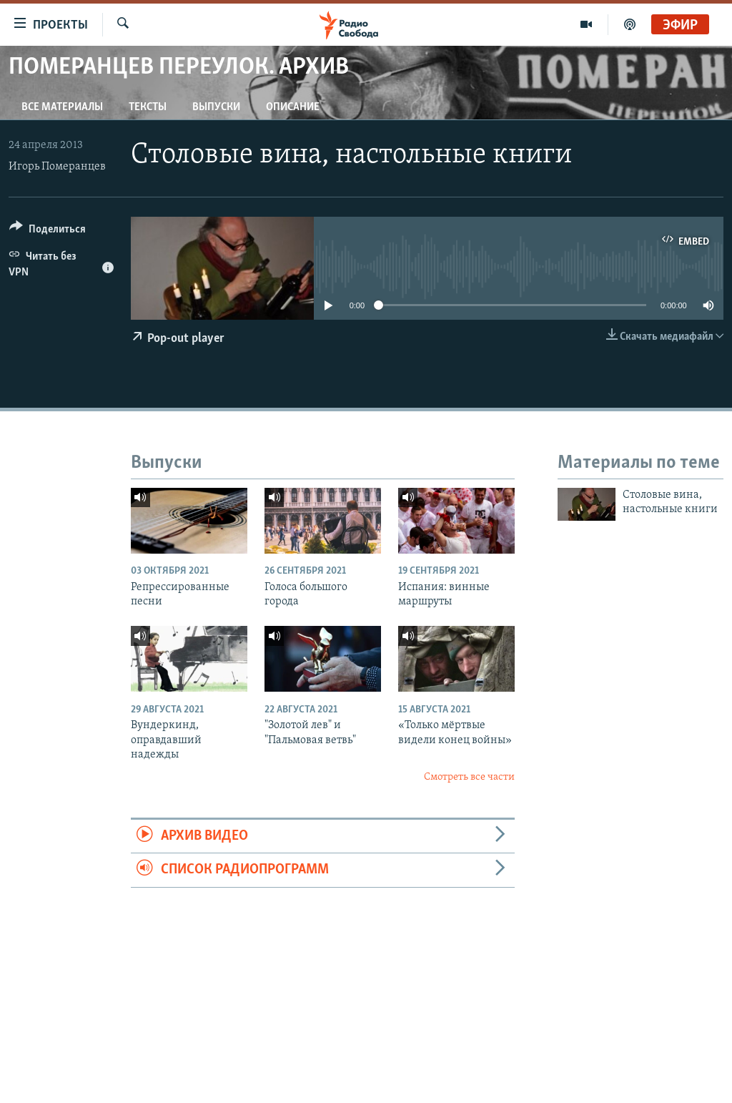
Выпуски (216, 107)
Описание (293, 107)
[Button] (47, 231)
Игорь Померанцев (57, 166)
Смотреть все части (469, 777)
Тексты (148, 107)
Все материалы (62, 107)
